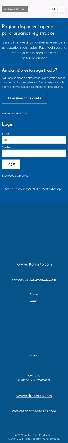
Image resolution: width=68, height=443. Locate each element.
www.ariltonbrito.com (34, 264)
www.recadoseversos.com (34, 279)
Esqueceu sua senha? (16, 175)
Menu (60, 9)
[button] (53, 9)
